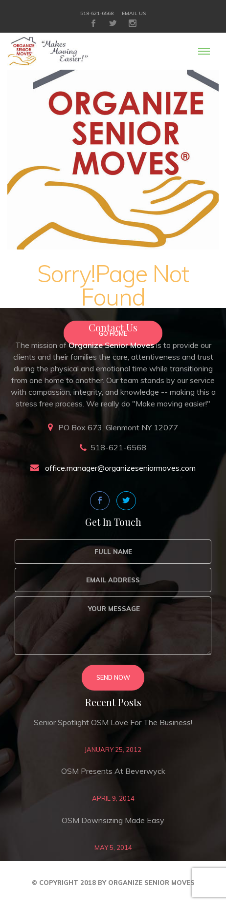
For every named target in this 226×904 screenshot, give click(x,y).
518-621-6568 (96, 13)
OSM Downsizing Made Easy (113, 820)
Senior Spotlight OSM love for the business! (113, 722)
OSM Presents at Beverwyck (113, 771)
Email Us (134, 13)
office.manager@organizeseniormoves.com (120, 468)
